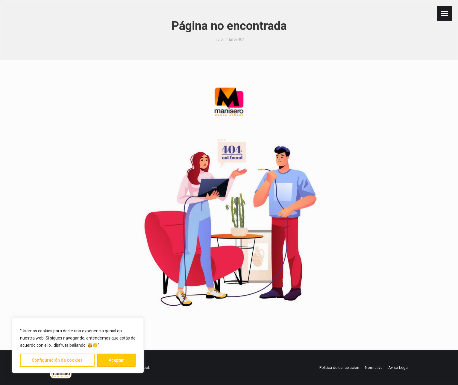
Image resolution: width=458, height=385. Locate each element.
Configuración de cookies (57, 360)
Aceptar (116, 360)
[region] (78, 345)
